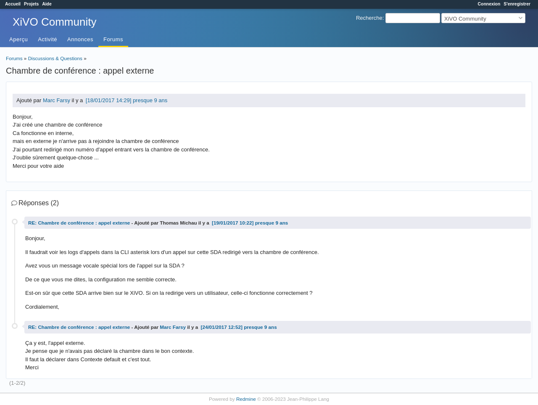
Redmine (246, 399)
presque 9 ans (150, 100)
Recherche (369, 18)
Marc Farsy (56, 100)
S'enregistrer (517, 4)
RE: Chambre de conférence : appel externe (79, 222)
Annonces (80, 39)
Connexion (489, 4)
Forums (113, 39)
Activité (47, 39)
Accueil (13, 4)
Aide (47, 4)
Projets (31, 4)
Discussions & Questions (55, 58)
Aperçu (18, 39)
